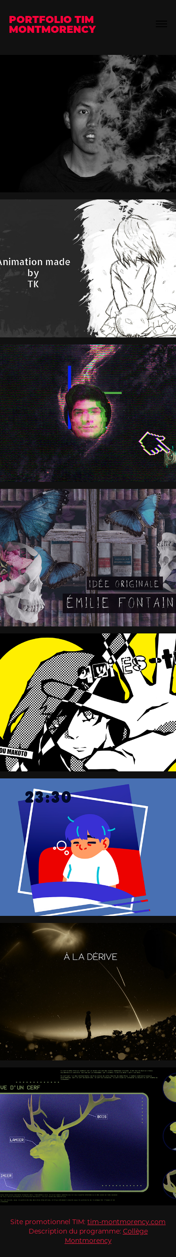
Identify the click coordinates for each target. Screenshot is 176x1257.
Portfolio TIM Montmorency (53, 24)
